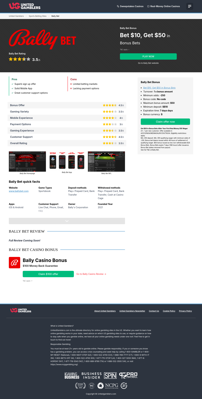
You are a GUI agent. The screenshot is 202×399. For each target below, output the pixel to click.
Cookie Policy (169, 311)
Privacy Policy (185, 311)
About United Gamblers (105, 311)
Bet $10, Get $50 (159, 87)
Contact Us (154, 311)
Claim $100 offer (48, 274)
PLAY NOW (148, 56)
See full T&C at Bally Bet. (150, 150)
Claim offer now (165, 121)
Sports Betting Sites (38, 16)
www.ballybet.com (19, 191)
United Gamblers (16, 16)
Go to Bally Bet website (148, 63)
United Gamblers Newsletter (132, 311)
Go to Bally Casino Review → (91, 274)
